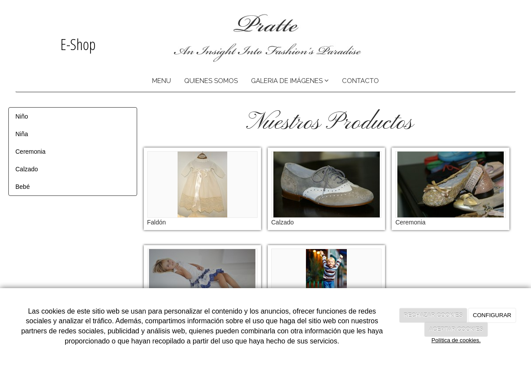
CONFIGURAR (492, 315)
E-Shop (76, 44)
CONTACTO (360, 81)
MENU (161, 81)
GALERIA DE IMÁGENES (290, 81)
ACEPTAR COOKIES (456, 329)
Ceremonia (30, 151)
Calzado (26, 169)
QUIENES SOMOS (211, 81)
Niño (21, 116)
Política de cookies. (455, 340)
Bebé (22, 186)
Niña (21, 133)
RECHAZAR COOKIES (433, 315)
